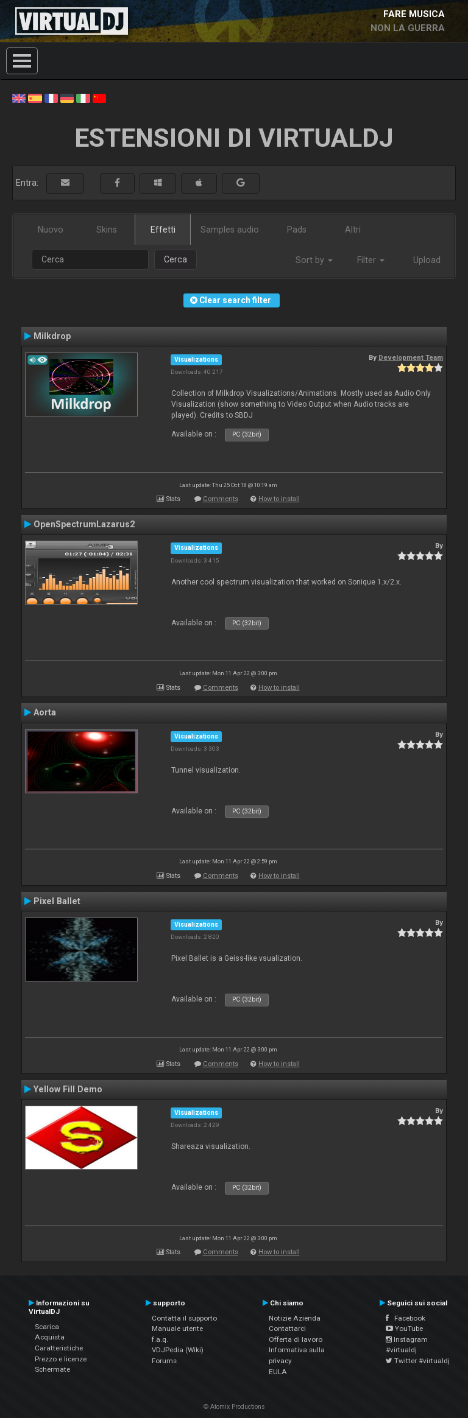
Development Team (410, 357)
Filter (371, 260)
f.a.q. (160, 1339)
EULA (278, 1371)
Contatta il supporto (184, 1318)
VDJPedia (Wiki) (178, 1350)
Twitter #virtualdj (418, 1361)
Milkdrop (52, 336)
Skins (106, 229)
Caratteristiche (59, 1348)
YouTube (404, 1328)
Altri (353, 229)
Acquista (50, 1337)
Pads (297, 229)
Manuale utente (177, 1328)
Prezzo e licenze (61, 1359)
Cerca (175, 259)
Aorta (45, 712)
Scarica (47, 1326)
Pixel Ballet (57, 901)
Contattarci (287, 1328)
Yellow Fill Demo (68, 1089)
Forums (164, 1361)
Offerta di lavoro (295, 1339)
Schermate (52, 1369)
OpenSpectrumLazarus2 (84, 524)
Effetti (163, 229)
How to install (279, 499)
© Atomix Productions (234, 1407)
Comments (220, 499)
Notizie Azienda (295, 1318)
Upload (427, 260)
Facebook (405, 1318)
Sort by (314, 260)
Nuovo (50, 229)
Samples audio (229, 229)
